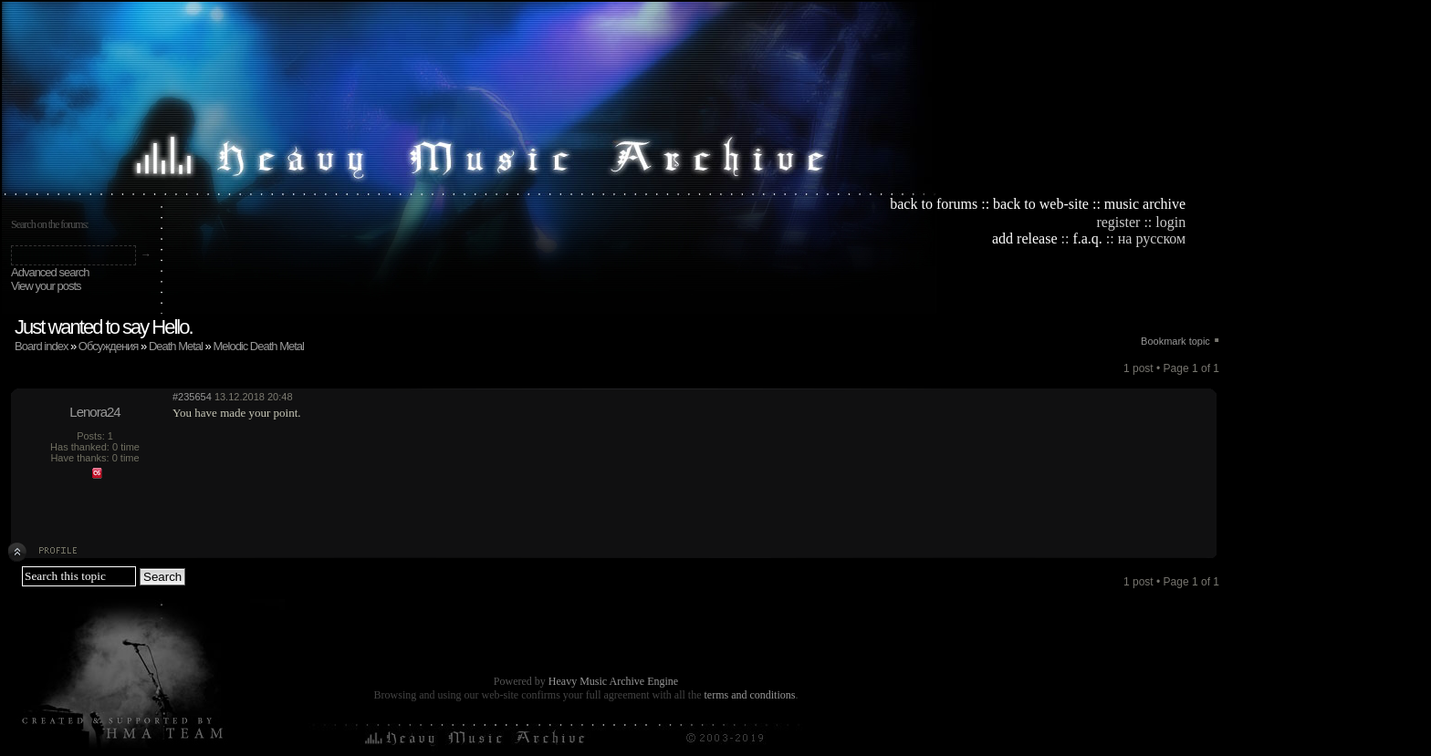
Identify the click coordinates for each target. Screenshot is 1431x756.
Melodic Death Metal (258, 346)
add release (1025, 238)
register (1118, 222)
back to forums (933, 204)
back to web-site (1041, 204)
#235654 (192, 396)
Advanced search (50, 272)
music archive (1145, 204)
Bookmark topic (1175, 341)
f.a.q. (1087, 238)
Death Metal (176, 346)
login (1170, 222)
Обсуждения (108, 346)
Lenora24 (94, 411)
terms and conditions (749, 695)
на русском (1152, 238)
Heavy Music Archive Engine (613, 681)
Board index (41, 346)
